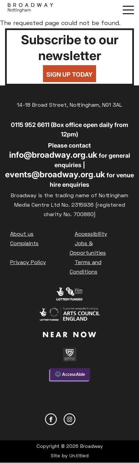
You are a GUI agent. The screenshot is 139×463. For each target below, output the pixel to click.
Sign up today (69, 74)
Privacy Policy (28, 262)
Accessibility (91, 234)
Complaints (24, 243)
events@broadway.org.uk (55, 174)
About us (21, 234)
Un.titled (79, 456)
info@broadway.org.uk (53, 155)
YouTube (88, 419)
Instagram (69, 419)
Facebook (51, 419)
